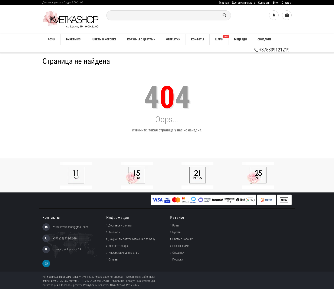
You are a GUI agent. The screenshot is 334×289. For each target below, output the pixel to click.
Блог (276, 2)
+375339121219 (271, 50)
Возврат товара (118, 246)
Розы (175, 225)
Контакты (264, 2)
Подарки (177, 259)
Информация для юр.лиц (123, 252)
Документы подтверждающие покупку (131, 239)
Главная (224, 2)
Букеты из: (74, 39)
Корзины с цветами (141, 39)
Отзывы (287, 2)
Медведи (240, 39)
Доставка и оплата (243, 2)
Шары (222, 38)
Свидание (264, 39)
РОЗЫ (51, 39)
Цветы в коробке (104, 39)
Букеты (176, 232)
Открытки (173, 39)
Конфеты (197, 39)
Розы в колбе (180, 246)
